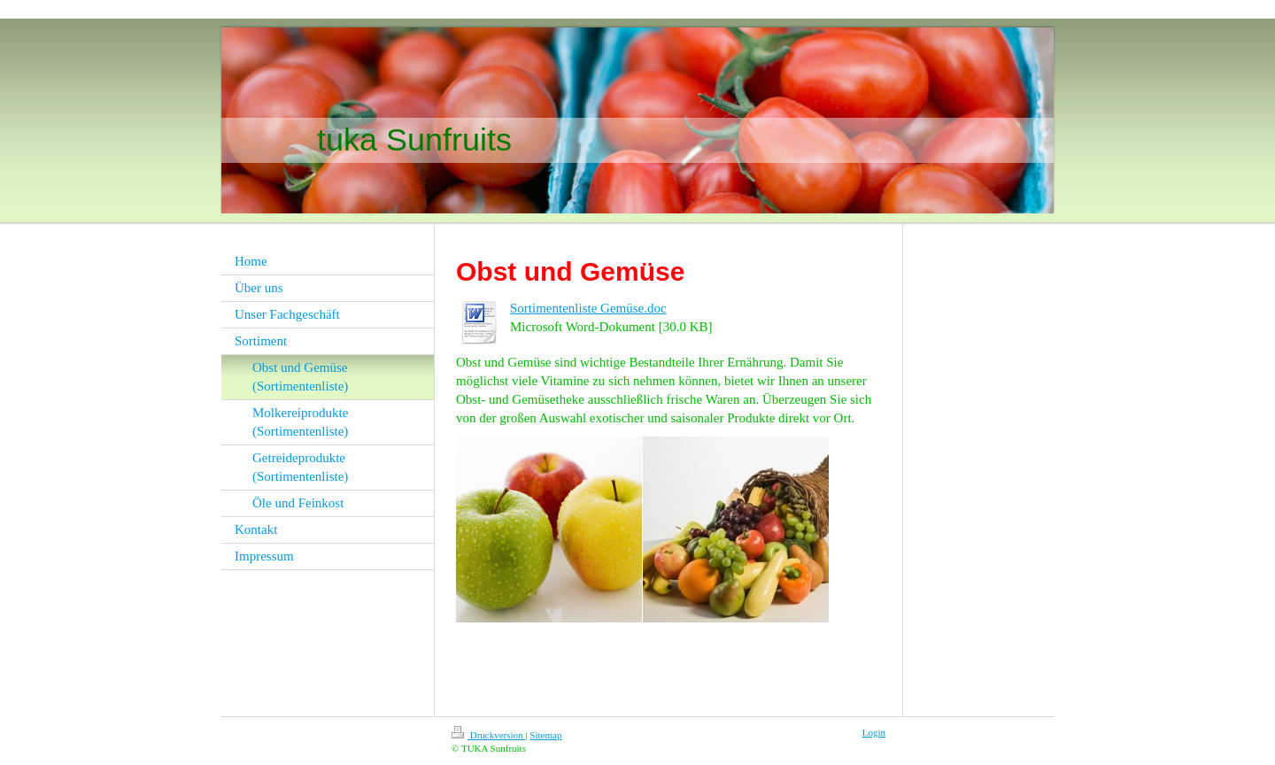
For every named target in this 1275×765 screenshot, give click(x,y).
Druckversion (488, 735)
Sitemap (545, 735)
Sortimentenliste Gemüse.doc (588, 308)
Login (873, 732)
